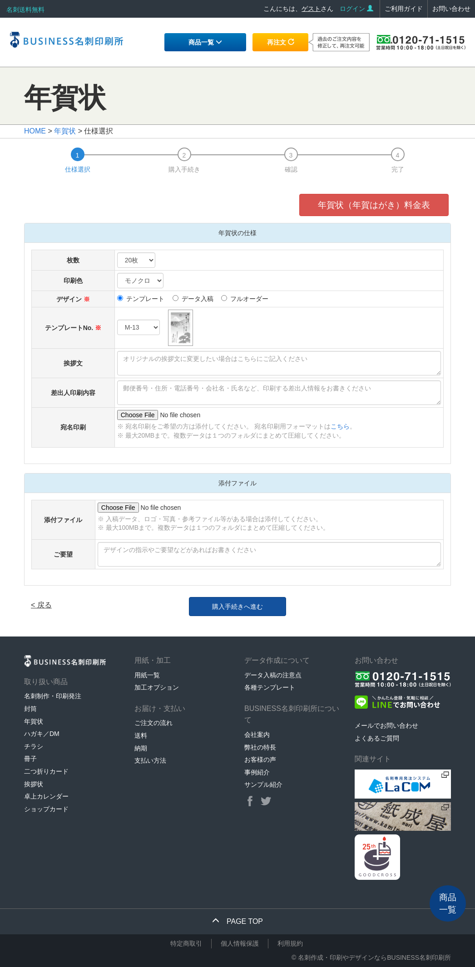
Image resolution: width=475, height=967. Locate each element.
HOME (35, 131)
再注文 (280, 42)
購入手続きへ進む (237, 606)
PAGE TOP (237, 921)
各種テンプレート (269, 687)
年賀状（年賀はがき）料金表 (374, 205)
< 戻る (41, 605)
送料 (140, 735)
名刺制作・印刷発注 (52, 696)
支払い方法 (150, 760)
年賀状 (65, 131)
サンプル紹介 (263, 784)
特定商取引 (186, 943)
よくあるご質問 (377, 738)
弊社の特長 (260, 747)
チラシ (33, 746)
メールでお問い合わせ (386, 725)
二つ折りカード (46, 771)
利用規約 (290, 943)
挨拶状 (33, 784)
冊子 (30, 758)
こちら (340, 426)
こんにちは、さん (298, 8)
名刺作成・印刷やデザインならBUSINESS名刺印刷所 (374, 957)
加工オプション (156, 687)
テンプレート (140, 298)
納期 (140, 748)
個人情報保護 (240, 943)
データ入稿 (193, 298)
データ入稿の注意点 (273, 675)
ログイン (356, 8)
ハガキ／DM (41, 733)
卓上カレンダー (46, 796)
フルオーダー (244, 298)
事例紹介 (257, 772)
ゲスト (311, 8)
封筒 (30, 708)
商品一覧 (205, 42)
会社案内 (257, 734)
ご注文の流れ (153, 722)
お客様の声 (260, 759)
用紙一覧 (147, 675)
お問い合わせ (451, 8)
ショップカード (46, 809)
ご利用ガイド (404, 8)
